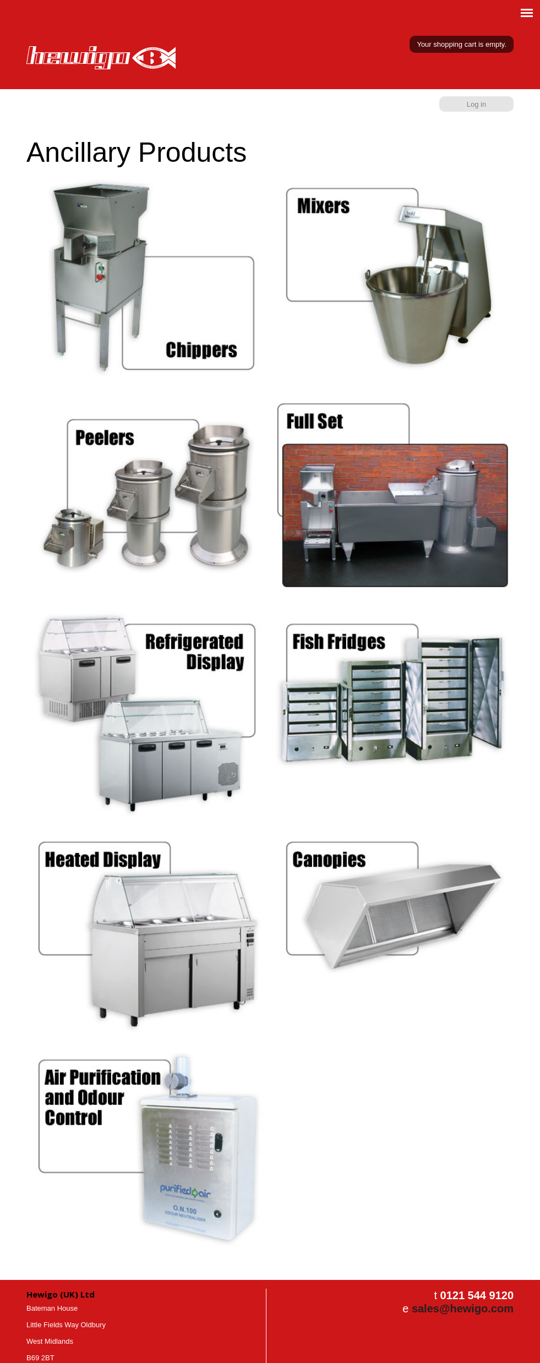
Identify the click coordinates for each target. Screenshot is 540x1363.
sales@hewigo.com (463, 1308)
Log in (476, 104)
